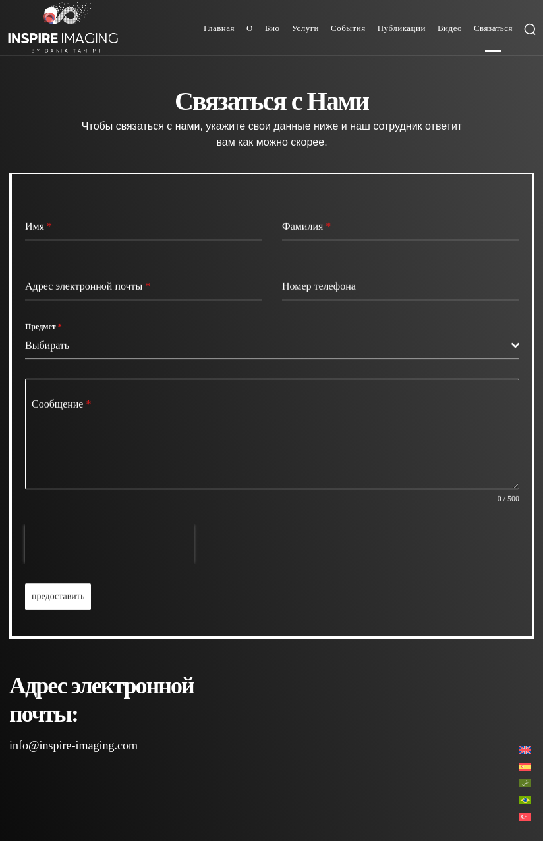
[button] (529, 29)
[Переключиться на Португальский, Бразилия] (525, 799)
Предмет (43, 326)
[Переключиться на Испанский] (525, 766)
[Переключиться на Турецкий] (525, 816)
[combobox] (272, 346)
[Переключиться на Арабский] (525, 782)
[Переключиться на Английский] (525, 750)
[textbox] (268, 345)
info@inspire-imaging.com (73, 745)
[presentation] (109, 544)
